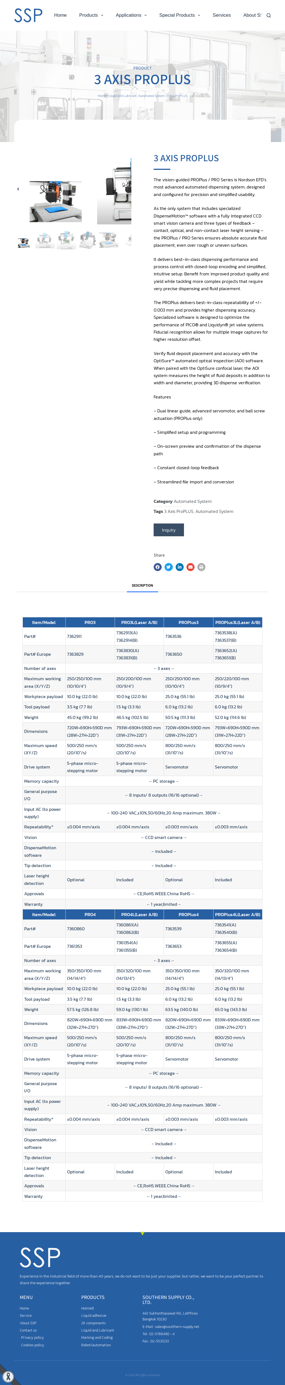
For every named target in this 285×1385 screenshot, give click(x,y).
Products (92, 15)
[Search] (269, 15)
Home (60, 15)
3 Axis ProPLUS (178, 511)
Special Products (180, 15)
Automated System (152, 96)
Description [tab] (142, 586)
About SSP (254, 15)
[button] (18, 206)
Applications (132, 15)
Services (222, 15)
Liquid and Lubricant (122, 96)
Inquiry (169, 530)
